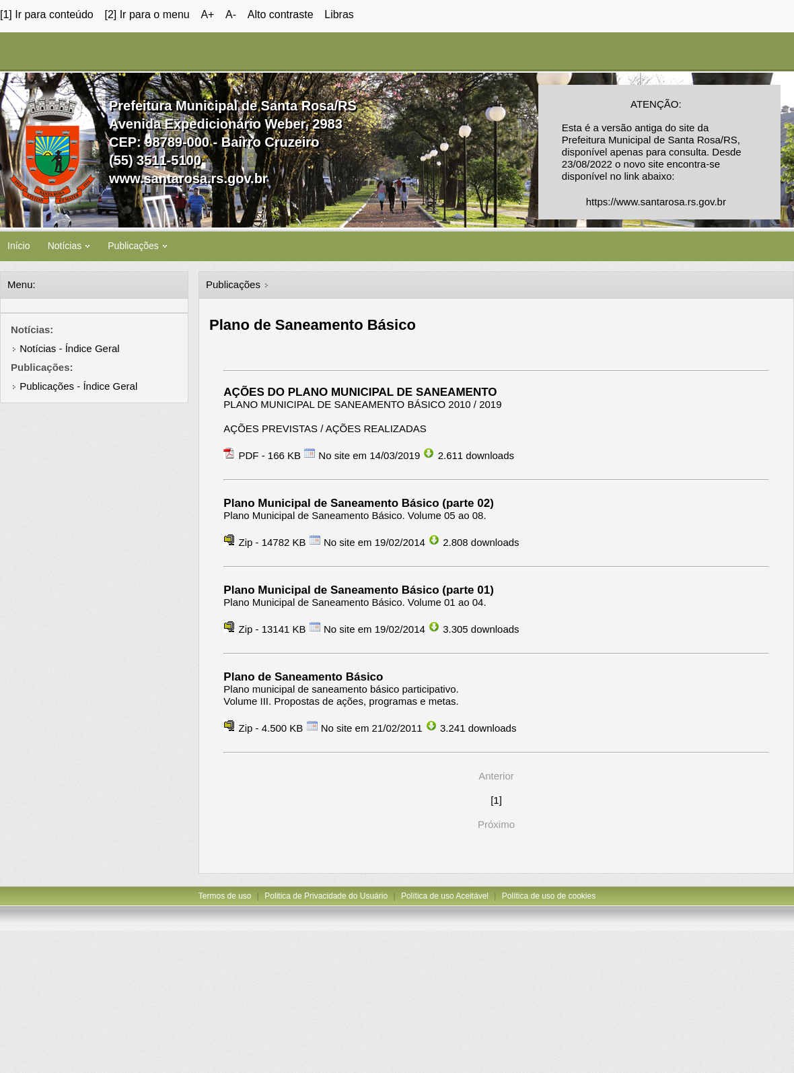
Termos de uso (225, 896)
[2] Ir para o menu (146, 14)
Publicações (137, 245)
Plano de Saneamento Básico (303, 676)
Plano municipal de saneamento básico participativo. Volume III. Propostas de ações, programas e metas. (340, 695)
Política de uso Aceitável (445, 896)
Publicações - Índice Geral (78, 386)
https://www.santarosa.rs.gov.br (656, 201)
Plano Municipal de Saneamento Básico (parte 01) (358, 590)
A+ (207, 14)
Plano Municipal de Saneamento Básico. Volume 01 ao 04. (354, 602)
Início (18, 245)
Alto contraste (281, 14)
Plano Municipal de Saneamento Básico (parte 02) (358, 503)
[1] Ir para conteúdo (47, 14)
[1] (496, 800)
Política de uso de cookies (549, 896)
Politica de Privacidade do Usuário (326, 896)
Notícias (69, 245)
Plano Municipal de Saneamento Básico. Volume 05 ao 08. (354, 515)
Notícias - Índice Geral (69, 348)
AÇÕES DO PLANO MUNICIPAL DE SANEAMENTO (360, 392)
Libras (339, 14)
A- (230, 14)
